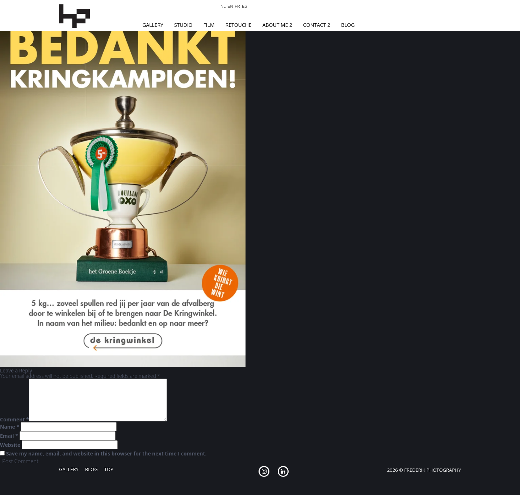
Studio (183, 24)
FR (237, 6)
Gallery (152, 24)
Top (108, 469)
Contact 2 (316, 24)
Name (9, 426)
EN (230, 6)
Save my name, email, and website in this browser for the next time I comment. (106, 453)
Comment (14, 419)
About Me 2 (277, 24)
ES (244, 6)
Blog (348, 24)
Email (9, 435)
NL (223, 6)
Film (208, 24)
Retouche (239, 24)
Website (10, 444)
